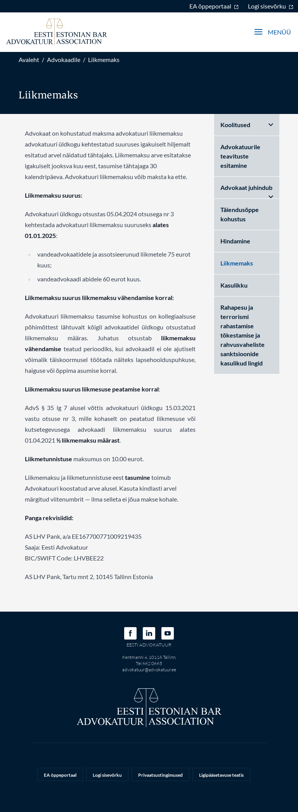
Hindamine (235, 241)
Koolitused (246, 124)
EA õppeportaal (214, 6)
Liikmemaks (104, 59)
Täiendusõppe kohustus (239, 214)
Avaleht (29, 59)
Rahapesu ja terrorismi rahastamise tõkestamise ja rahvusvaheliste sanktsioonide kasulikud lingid (242, 335)
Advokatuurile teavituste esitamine (240, 156)
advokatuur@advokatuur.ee (149, 669)
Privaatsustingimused (160, 775)
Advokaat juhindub (246, 191)
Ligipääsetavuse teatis (221, 775)
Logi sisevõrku (270, 6)
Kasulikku (234, 285)
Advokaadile (63, 59)
